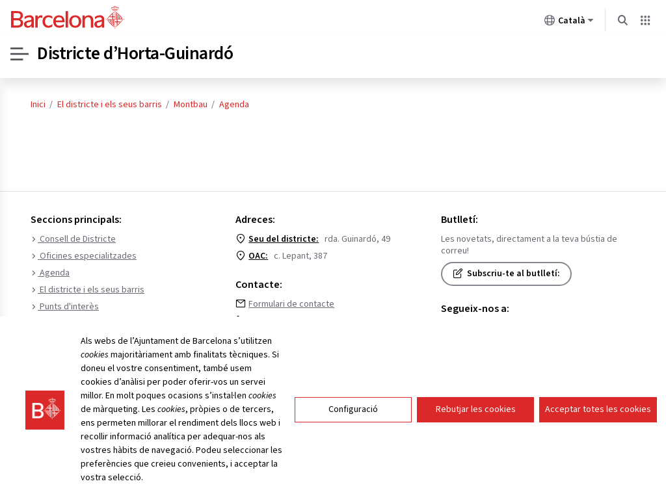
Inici (38, 104)
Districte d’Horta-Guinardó (136, 54)
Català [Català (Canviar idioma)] (569, 22)
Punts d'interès (65, 307)
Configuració (353, 409)
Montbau (190, 104)
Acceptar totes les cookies (598, 409)
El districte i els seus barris (109, 104)
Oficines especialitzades (84, 256)
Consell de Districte (73, 239)
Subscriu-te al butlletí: (506, 273)
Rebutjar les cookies (476, 409)
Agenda (234, 104)
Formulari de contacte (291, 304)
